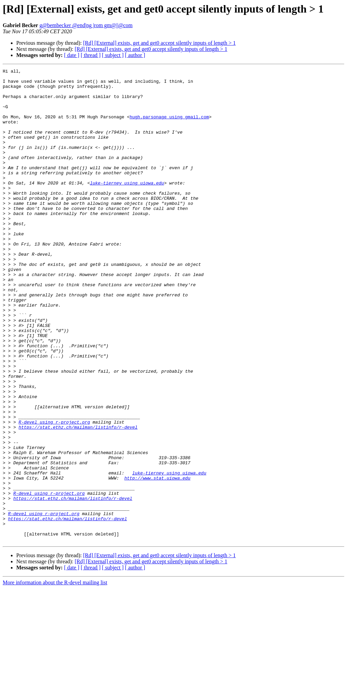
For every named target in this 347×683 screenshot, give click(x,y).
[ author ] (135, 55)
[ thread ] (91, 55)
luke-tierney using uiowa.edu (127, 206)
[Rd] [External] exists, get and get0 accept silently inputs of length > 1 (159, 43)
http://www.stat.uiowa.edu (157, 560)
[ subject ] (113, 55)
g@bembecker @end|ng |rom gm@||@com (85, 25)
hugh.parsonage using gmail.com (169, 127)
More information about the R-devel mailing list (55, 677)
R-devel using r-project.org (54, 493)
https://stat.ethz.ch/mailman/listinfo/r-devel (78, 499)
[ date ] (71, 55)
